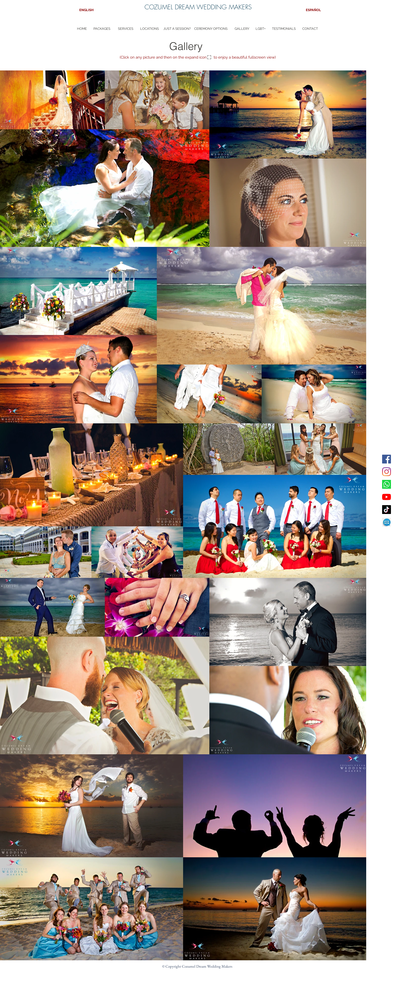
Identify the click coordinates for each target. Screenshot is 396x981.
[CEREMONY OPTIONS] (211, 29)
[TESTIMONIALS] (284, 29)
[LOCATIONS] (149, 29)
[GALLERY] (241, 29)
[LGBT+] (260, 29)
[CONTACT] (310, 29)
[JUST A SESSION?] (177, 29)
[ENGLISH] (86, 10)
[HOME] (82, 29)
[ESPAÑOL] (313, 10)
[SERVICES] (125, 29)
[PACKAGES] (101, 29)
